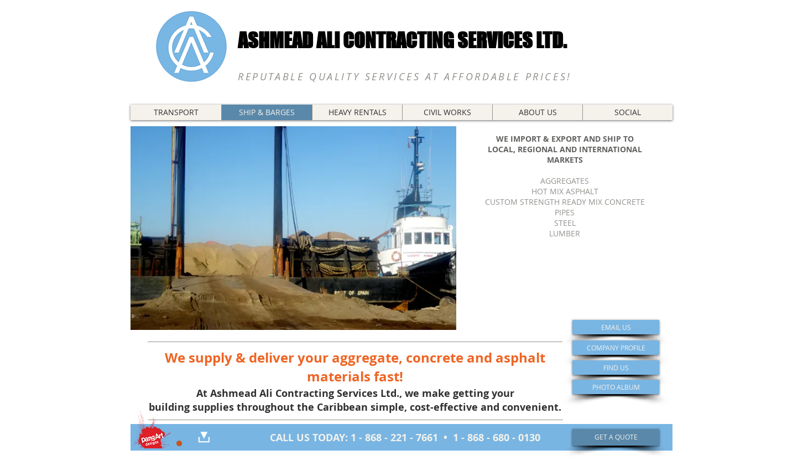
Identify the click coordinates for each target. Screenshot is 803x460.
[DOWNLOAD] (203, 437)
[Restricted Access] (179, 443)
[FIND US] (615, 367)
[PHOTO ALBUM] (615, 387)
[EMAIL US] (615, 327)
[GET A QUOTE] (615, 437)
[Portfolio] (151, 428)
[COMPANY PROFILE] (615, 347)
